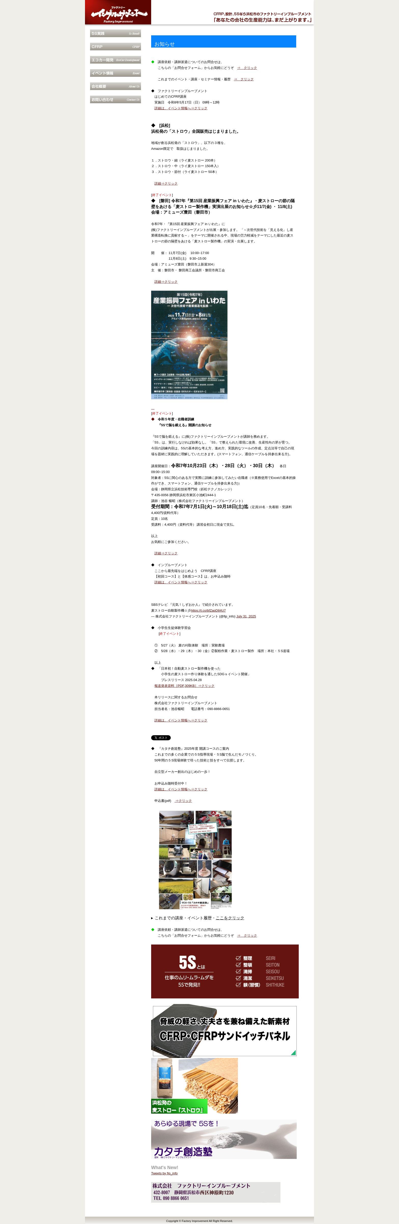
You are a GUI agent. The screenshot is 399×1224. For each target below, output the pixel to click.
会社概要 (115, 86)
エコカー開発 (115, 60)
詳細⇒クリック (166, 183)
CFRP (115, 46)
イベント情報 (115, 73)
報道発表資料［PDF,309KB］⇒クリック (184, 686)
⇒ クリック (247, 68)
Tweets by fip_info (164, 1173)
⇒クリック (183, 801)
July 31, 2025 (246, 616)
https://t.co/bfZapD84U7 (208, 610)
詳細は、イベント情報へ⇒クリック (180, 108)
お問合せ (115, 99)
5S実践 (115, 33)
